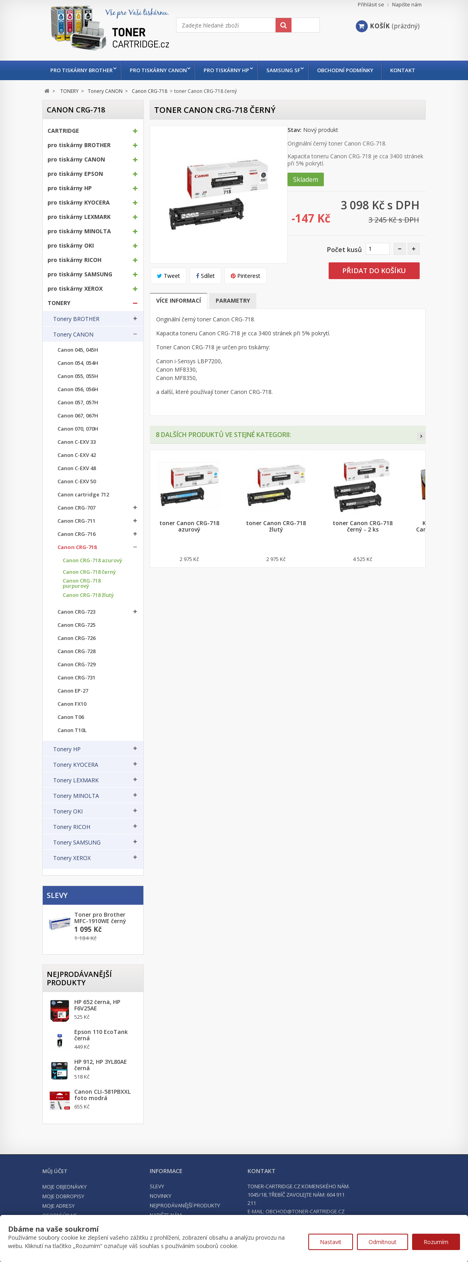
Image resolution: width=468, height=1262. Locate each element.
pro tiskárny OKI (71, 265)
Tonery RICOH (71, 846)
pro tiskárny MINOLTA (79, 251)
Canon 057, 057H (78, 422)
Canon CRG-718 (77, 566)
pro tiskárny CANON (159, 70)
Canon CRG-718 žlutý (88, 614)
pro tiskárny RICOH (74, 279)
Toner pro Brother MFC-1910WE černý (100, 937)
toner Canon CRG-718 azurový (189, 545)
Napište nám (407, 4)
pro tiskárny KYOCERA (79, 222)
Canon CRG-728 (76, 670)
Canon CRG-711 (76, 540)
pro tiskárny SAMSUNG (80, 294)
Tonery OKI (68, 831)
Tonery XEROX (72, 877)
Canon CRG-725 (76, 644)
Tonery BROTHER (76, 338)
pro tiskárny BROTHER (81, 70)
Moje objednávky (64, 1206)
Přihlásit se (371, 4)
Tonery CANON (73, 354)
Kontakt (63, 89)
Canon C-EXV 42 (77, 474)
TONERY (59, 322)
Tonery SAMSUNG (77, 862)
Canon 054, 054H (78, 382)
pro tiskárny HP (230, 70)
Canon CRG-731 (76, 697)
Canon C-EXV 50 (77, 501)
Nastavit (330, 1242)
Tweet (168, 295)
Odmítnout (383, 1242)
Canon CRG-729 (76, 684)
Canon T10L (72, 749)
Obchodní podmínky (352, 70)
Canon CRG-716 (76, 553)
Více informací (178, 320)
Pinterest (245, 295)
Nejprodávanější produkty (79, 998)
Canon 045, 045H (78, 369)
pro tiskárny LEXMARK (79, 236)
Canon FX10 (72, 723)
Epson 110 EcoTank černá (101, 1054)
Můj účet (54, 1190)
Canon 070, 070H (78, 448)
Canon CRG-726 (76, 657)
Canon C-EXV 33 (77, 461)
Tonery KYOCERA (75, 784)
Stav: (294, 149)
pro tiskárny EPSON (75, 193)
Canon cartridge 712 (83, 514)
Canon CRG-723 (76, 631)
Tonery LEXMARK (76, 800)
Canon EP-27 (73, 710)
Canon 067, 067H (78, 435)
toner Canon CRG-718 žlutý (276, 545)
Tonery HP (67, 769)
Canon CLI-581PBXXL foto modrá (102, 1114)
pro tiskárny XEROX (75, 308)
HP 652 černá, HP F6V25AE (97, 1024)
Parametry (233, 320)
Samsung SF (288, 70)
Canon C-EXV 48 (77, 487)
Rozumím (436, 1242)
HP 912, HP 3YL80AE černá (100, 1084)
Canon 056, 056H (78, 408)
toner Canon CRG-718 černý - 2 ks (363, 545)
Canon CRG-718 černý (89, 591)
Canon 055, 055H (78, 395)
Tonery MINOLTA (76, 815)
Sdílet (205, 295)
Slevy (57, 914)
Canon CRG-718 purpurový (82, 603)
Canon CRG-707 (76, 527)
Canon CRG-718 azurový (92, 580)
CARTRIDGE (63, 150)
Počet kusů (344, 269)
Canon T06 (71, 736)
